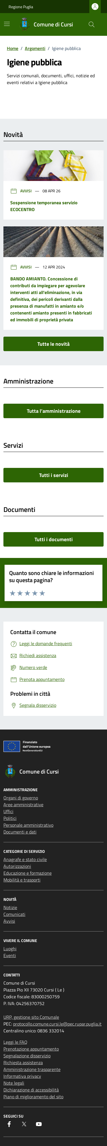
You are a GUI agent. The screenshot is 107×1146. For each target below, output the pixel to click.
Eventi (9, 955)
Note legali (13, 1083)
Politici (10, 818)
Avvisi (21, 191)
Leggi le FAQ (15, 1042)
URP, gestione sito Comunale (31, 1017)
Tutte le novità (53, 344)
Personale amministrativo (28, 825)
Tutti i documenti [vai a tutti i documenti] (54, 539)
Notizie (10, 907)
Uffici (8, 811)
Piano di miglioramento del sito (33, 1096)
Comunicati (14, 914)
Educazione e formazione (27, 873)
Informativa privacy (22, 1076)
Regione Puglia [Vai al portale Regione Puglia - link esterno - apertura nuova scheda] (21, 7)
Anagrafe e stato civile (25, 859)
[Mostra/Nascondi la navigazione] (6, 23)
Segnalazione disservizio (27, 1055)
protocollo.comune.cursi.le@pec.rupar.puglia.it (57, 1023)
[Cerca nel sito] (91, 24)
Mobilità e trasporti (22, 879)
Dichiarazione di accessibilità (31, 1089)
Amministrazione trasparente (31, 1069)
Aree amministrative (23, 804)
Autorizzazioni (17, 866)
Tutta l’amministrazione (53, 411)
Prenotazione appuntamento (31, 1048)
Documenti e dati (20, 831)
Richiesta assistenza (23, 1062)
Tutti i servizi (53, 475)
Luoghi (10, 948)
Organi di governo (20, 797)
